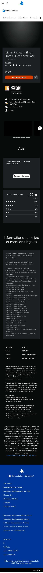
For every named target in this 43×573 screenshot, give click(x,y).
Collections (22, 18)
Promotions (34, 18)
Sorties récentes (9, 18)
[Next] (40, 128)
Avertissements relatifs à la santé (16, 397)
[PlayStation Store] (10, 10)
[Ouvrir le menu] (2, 3)
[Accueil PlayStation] (21, 3)
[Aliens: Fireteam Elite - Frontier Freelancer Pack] (18, 128)
